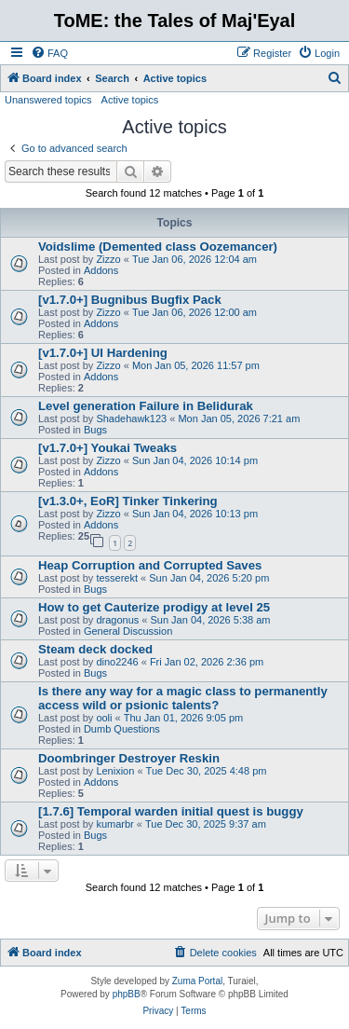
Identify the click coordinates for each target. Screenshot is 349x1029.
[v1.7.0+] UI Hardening (103, 353)
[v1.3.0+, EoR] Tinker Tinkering (128, 501)
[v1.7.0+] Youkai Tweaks (107, 448)
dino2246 (117, 661)
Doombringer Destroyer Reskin (129, 758)
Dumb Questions (122, 728)
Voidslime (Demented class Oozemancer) (157, 247)
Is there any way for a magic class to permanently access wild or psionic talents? (183, 698)
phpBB (127, 994)
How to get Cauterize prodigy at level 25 (154, 607)
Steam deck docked (95, 649)
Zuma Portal (197, 981)
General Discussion (128, 631)
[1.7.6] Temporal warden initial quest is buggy (170, 811)
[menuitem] (49, 53)
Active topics (130, 99)
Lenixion (115, 770)
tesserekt (117, 577)
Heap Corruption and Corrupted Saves (150, 565)
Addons (101, 270)
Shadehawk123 (131, 418)
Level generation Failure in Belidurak (145, 406)
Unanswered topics (48, 99)
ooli (104, 717)
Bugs (95, 429)
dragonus (117, 619)
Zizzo (108, 259)
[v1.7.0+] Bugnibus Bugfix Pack (129, 300)
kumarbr (114, 824)
